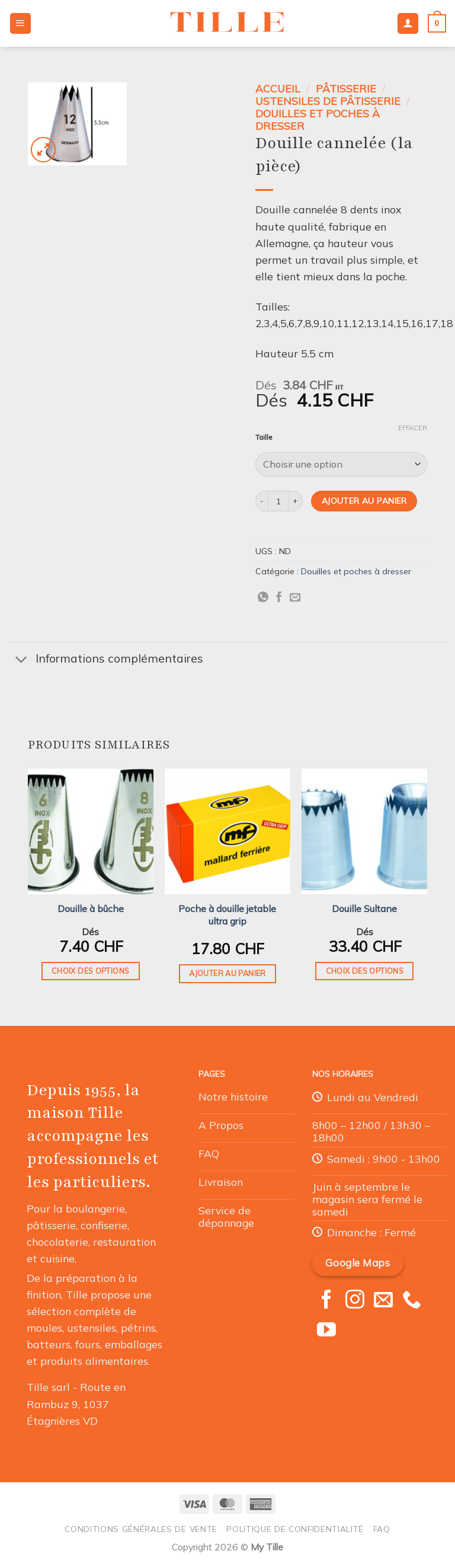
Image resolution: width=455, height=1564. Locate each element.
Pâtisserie (346, 88)
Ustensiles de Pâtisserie (327, 100)
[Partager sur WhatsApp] (263, 598)
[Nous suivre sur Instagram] (354, 1301)
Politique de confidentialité (295, 1529)
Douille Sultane (364, 908)
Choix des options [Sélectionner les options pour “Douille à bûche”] (90, 970)
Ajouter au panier (364, 500)
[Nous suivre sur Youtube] (326, 1331)
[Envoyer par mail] (295, 598)
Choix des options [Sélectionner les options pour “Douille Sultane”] (364, 970)
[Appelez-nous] (411, 1301)
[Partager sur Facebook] (279, 598)
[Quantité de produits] (278, 501)
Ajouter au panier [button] (227, 973)
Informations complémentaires (106, 660)
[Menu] (20, 23)
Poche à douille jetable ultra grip (227, 915)
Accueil (277, 88)
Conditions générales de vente (141, 1529)
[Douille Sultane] (364, 831)
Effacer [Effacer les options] (412, 428)
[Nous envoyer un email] (383, 1301)
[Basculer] (21, 660)
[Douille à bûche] (90, 831)
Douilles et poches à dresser (317, 119)
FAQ (381, 1529)
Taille (263, 438)
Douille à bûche (90, 908)
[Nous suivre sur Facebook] (326, 1301)
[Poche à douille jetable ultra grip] (227, 831)
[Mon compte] (408, 23)
